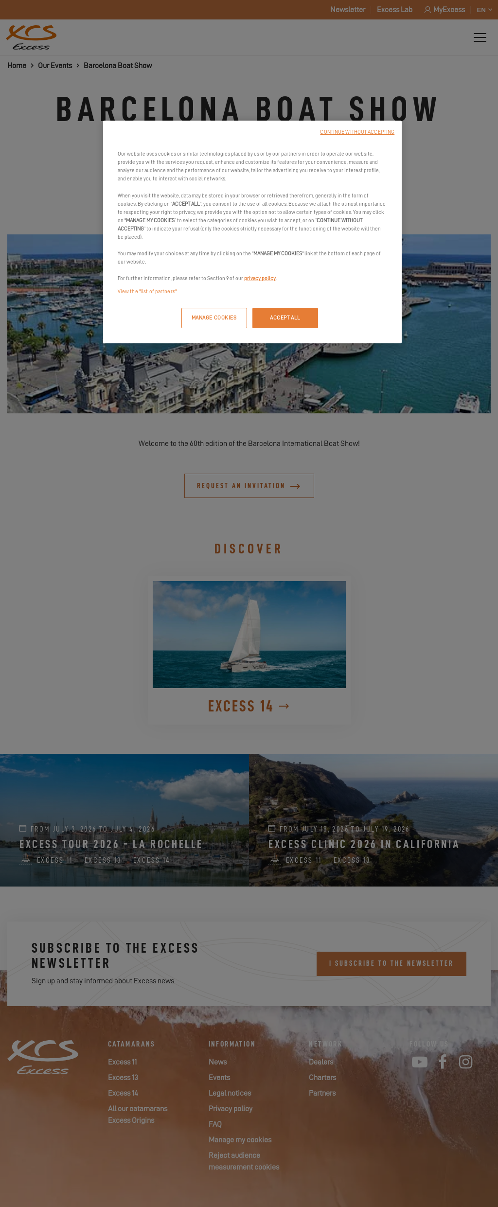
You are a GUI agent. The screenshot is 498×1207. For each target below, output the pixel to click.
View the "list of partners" (147, 291)
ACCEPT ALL (285, 317)
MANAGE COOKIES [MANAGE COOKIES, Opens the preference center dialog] (214, 317)
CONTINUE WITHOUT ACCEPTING (357, 132)
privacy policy (260, 278)
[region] (252, 232)
